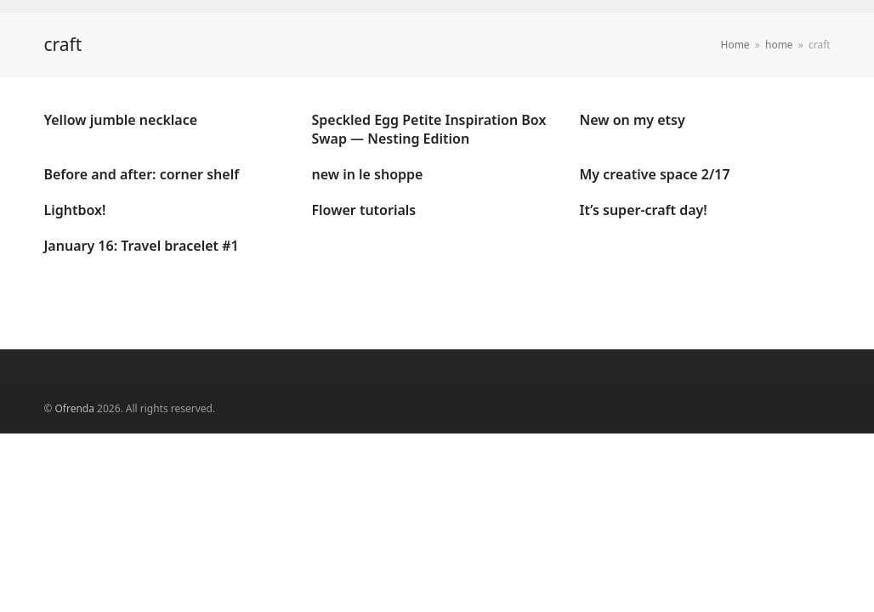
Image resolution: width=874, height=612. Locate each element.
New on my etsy (632, 119)
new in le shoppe (367, 174)
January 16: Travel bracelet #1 (140, 245)
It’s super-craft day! (643, 210)
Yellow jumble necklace (120, 119)
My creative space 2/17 (655, 174)
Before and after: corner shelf (141, 174)
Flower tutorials (363, 210)
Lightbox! (74, 210)
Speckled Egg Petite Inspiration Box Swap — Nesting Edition (428, 129)
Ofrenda (74, 408)
